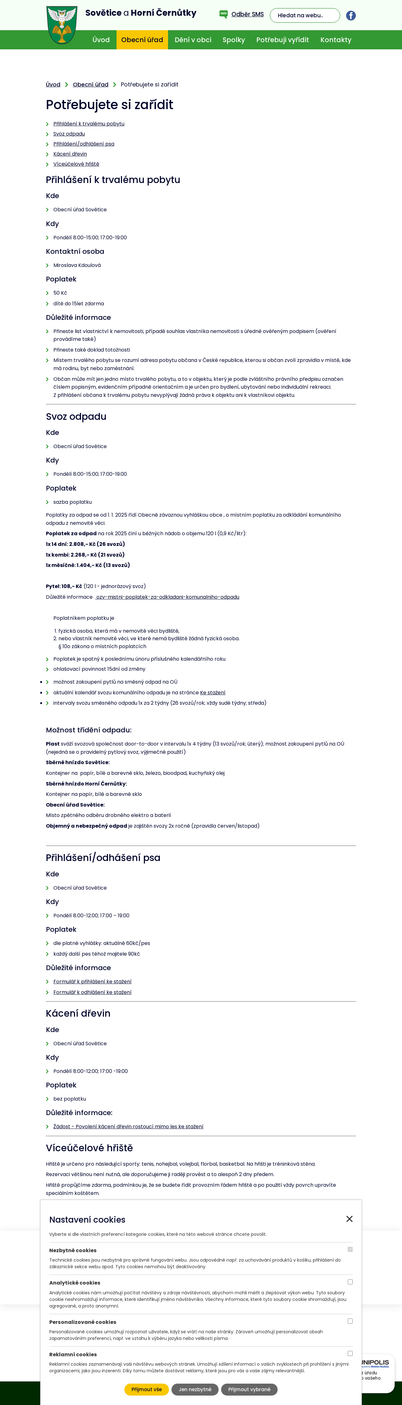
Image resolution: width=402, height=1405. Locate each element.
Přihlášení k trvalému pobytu (88, 123)
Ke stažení (212, 692)
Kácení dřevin (70, 154)
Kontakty (335, 39)
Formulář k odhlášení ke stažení (92, 992)
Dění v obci (193, 39)
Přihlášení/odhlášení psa (83, 143)
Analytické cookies (74, 1282)
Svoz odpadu (69, 133)
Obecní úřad (142, 39)
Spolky (234, 39)
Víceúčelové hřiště (76, 164)
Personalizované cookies (83, 1321)
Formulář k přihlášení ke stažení (92, 981)
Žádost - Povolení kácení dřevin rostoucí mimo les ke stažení (128, 1126)
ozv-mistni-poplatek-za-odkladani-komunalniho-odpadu (167, 597)
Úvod (101, 39)
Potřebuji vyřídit (282, 39)
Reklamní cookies (73, 1354)
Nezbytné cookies (73, 1250)
